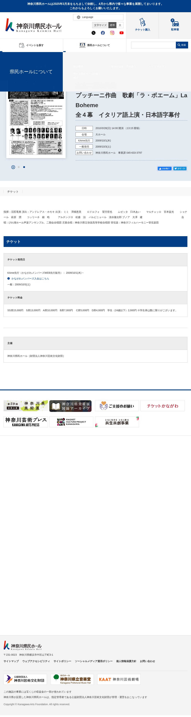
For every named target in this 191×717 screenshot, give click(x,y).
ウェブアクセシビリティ (36, 661)
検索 (183, 45)
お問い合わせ (147, 661)
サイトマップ (11, 661)
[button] (19, 167)
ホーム (8, 56)
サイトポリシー (62, 661)
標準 (112, 25)
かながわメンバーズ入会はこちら (28, 278)
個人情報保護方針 (126, 661)
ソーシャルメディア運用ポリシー (94, 661)
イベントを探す (22, 56)
